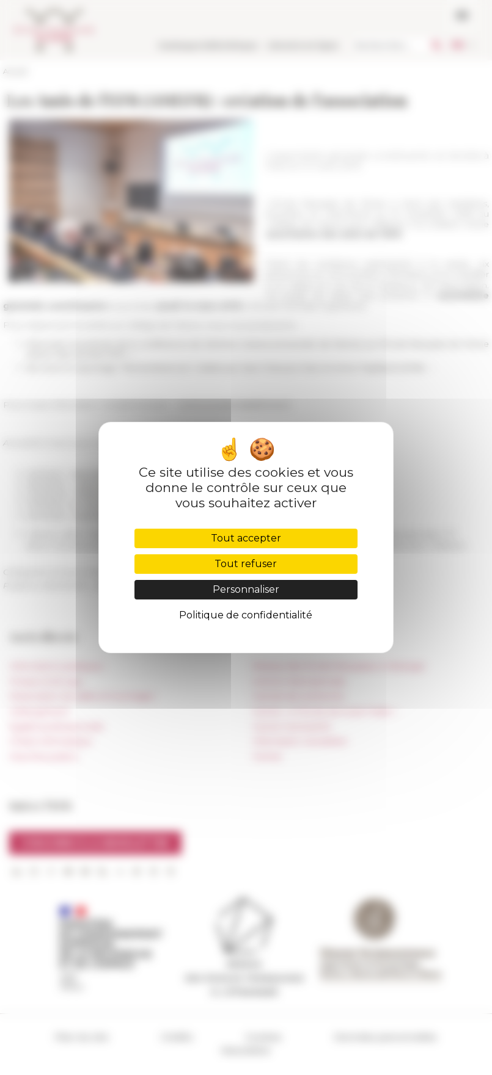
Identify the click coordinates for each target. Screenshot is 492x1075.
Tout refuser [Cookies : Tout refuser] (246, 564)
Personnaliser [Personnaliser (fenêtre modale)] (246, 589)
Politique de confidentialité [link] (245, 615)
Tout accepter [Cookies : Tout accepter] (246, 538)
